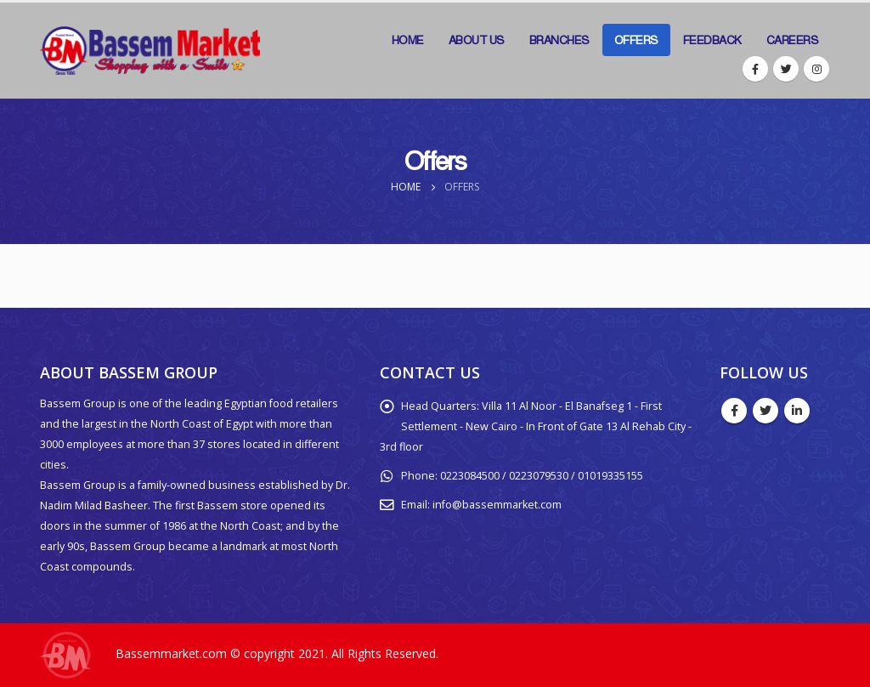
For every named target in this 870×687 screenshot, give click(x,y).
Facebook (734, 410)
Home (408, 40)
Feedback (712, 40)
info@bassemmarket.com (497, 504)
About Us (477, 40)
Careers (792, 40)
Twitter (765, 410)
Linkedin (797, 410)
